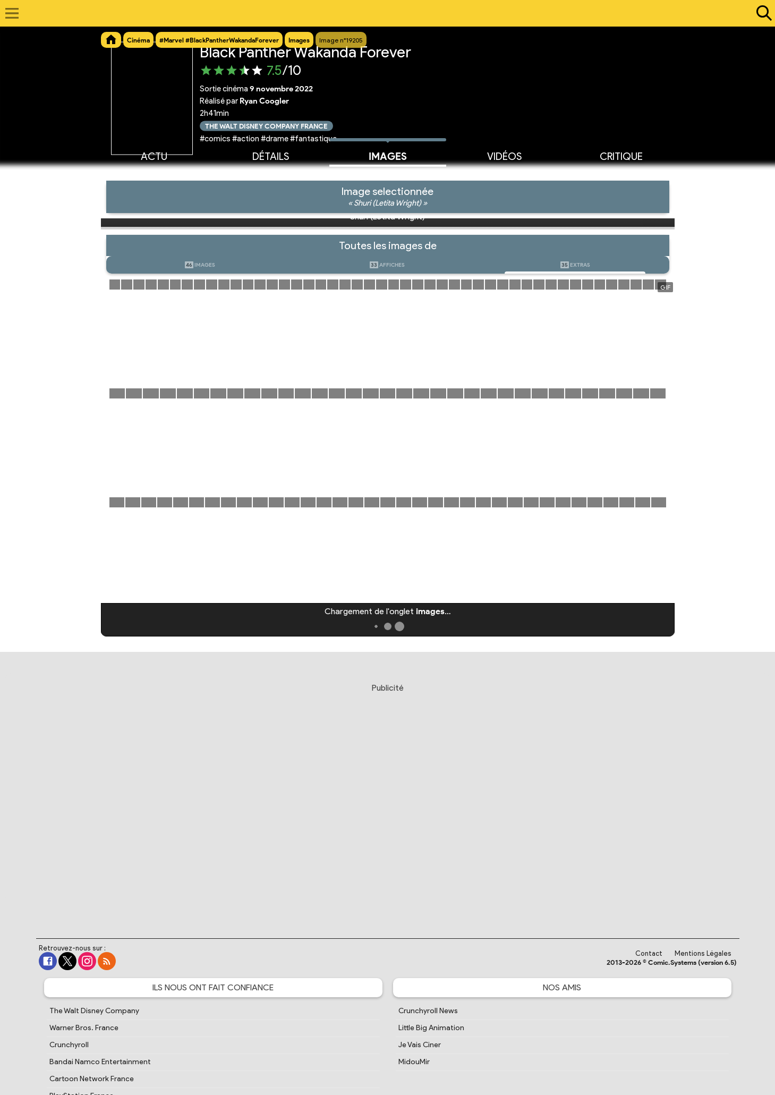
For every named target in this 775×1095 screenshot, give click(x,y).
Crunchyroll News (428, 1010)
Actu (154, 156)
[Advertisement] (387, 800)
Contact (648, 953)
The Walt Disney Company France (266, 126)
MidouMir (414, 1061)
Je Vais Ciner (419, 1044)
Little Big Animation (431, 1027)
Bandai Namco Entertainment (100, 1061)
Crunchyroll (69, 1044)
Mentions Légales (703, 953)
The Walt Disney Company (94, 1010)
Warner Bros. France (83, 1027)
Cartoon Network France (91, 1078)
